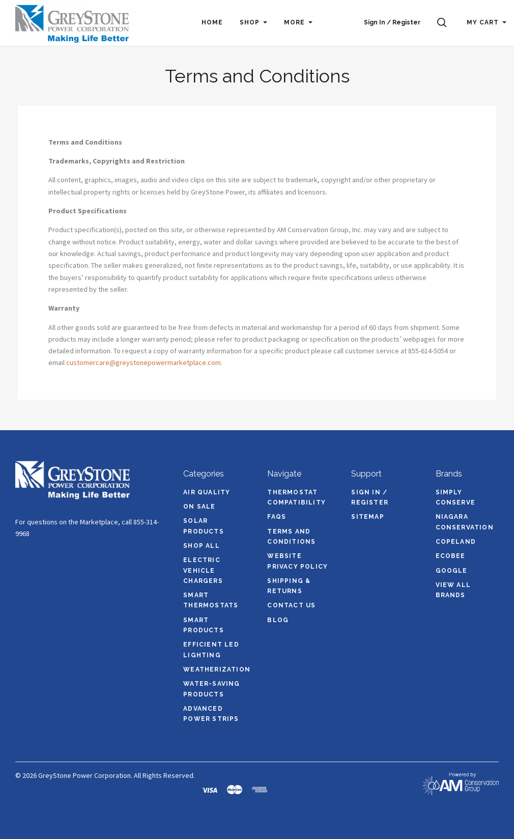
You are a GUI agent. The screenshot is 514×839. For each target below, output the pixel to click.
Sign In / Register (392, 22)
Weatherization (216, 669)
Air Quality (206, 492)
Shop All (201, 545)
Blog (278, 620)
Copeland (456, 541)
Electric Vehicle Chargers (203, 570)
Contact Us (291, 605)
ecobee (451, 556)
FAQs (276, 516)
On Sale (199, 506)
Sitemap (367, 516)
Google (452, 570)
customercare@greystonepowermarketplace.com (143, 362)
